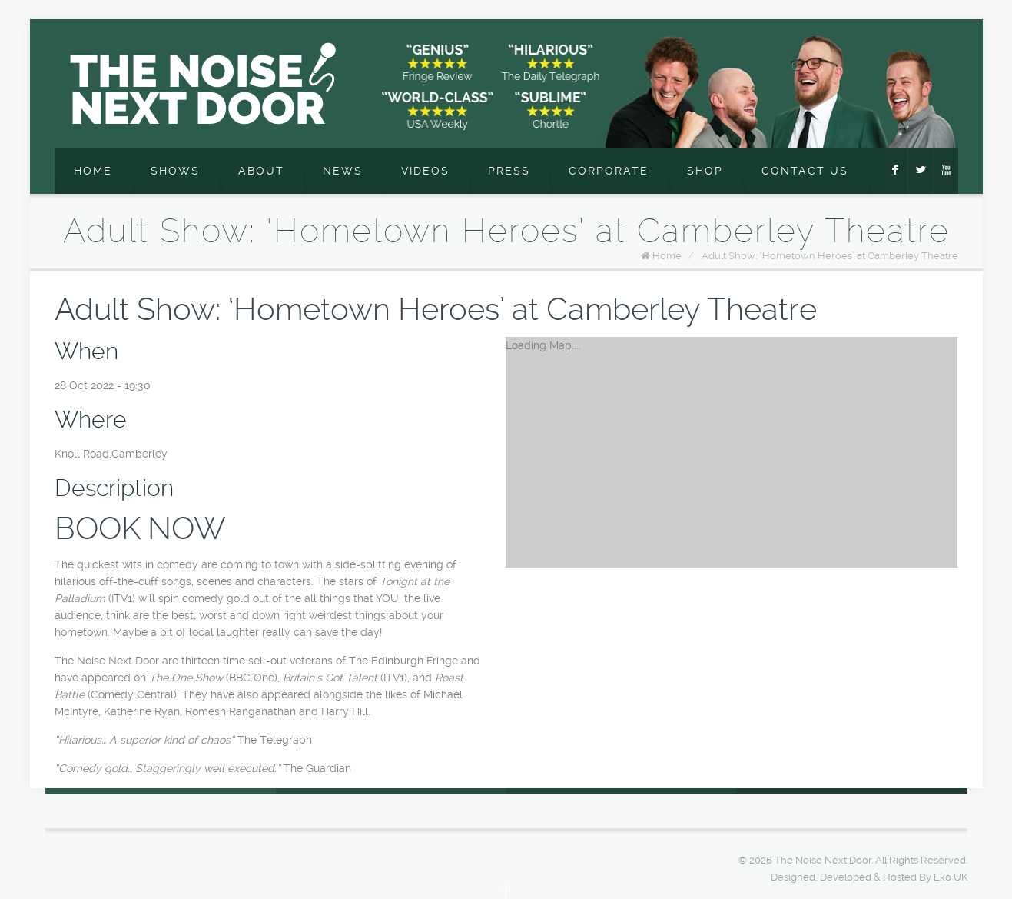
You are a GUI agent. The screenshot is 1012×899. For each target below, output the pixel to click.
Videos (425, 171)
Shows (175, 171)
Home (93, 171)
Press (509, 171)
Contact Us (804, 171)
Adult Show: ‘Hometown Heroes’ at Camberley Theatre (830, 255)
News (343, 171)
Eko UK (950, 877)
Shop (705, 171)
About (261, 171)
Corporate (609, 171)
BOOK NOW (140, 529)
